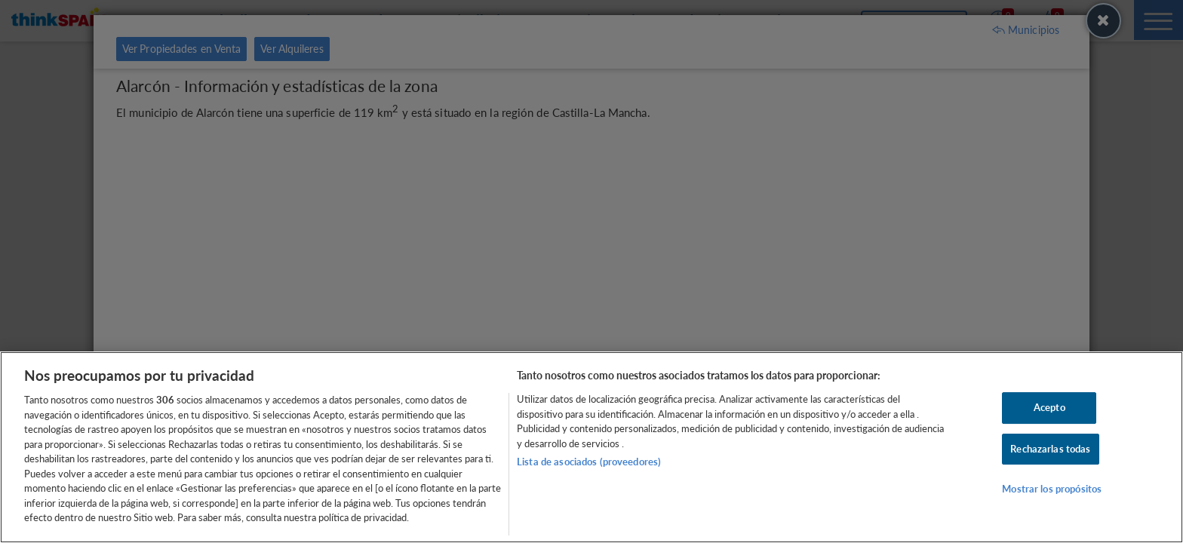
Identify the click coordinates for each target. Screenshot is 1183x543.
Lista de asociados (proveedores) (589, 462)
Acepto (1049, 407)
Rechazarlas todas (1050, 449)
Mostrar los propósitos (1052, 489)
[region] (591, 447)
